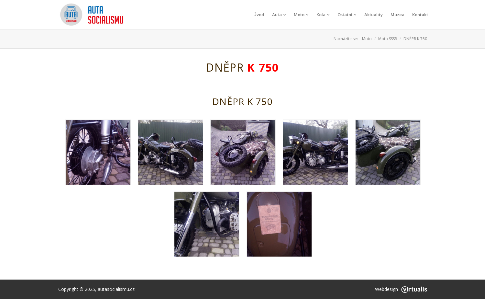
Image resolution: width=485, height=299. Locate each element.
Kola (323, 14)
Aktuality (373, 14)
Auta (279, 14)
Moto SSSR (387, 38)
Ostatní (347, 14)
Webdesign (401, 289)
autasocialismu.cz (116, 289)
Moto (301, 14)
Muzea (397, 14)
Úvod (258, 14)
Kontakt (420, 14)
